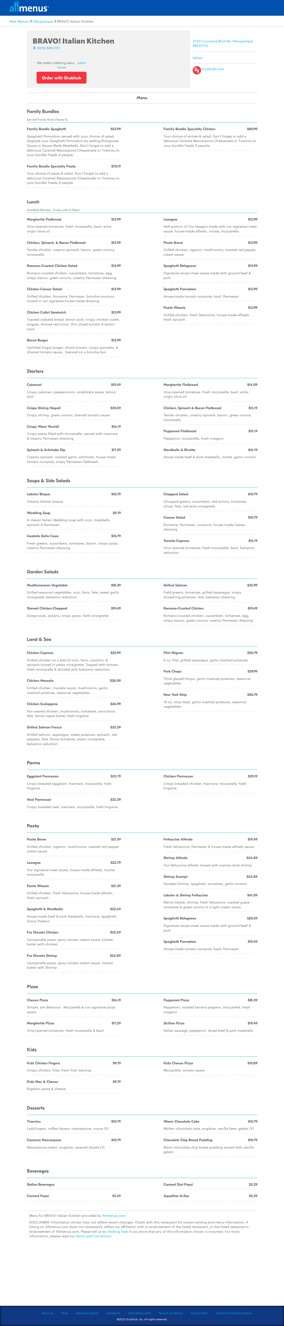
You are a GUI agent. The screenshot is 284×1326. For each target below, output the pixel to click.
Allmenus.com (113, 1215)
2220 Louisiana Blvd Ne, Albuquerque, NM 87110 (223, 43)
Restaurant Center (87, 1313)
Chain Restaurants (139, 1313)
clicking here (117, 1231)
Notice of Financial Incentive (234, 1313)
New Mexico (19, 21)
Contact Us (113, 1313)
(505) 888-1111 (48, 47)
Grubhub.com (208, 68)
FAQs (64, 1313)
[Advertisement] (142, 1275)
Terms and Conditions (93, 1235)
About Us (47, 1313)
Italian (198, 57)
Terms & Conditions (171, 1313)
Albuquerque (43, 21)
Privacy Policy (199, 1313)
